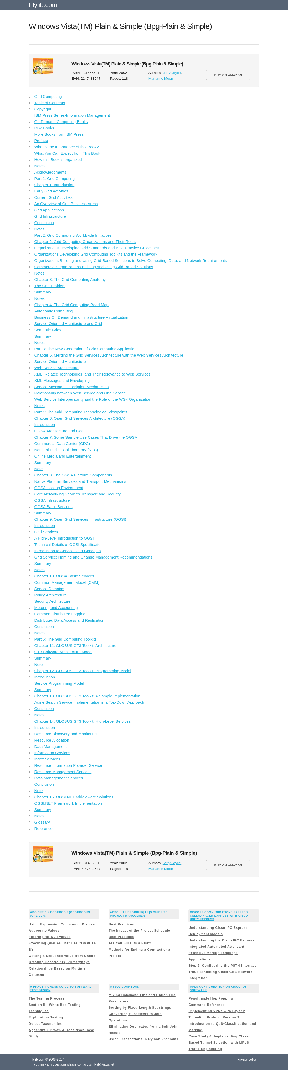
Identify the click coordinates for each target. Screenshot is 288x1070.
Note (38, 468)
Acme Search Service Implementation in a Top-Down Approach (89, 702)
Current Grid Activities (53, 197)
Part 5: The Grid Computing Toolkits (65, 639)
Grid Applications (49, 210)
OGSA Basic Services (53, 506)
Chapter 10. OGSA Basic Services (64, 576)
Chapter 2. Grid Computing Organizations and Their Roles (85, 241)
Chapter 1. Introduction (54, 184)
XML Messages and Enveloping (62, 380)
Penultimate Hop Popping (210, 998)
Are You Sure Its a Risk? (130, 943)
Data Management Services (58, 778)
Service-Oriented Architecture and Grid (68, 323)
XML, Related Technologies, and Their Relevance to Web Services (92, 374)
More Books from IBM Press (59, 134)
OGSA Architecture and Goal (59, 431)
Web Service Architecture (56, 368)
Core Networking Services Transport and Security (77, 494)
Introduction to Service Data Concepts (67, 551)
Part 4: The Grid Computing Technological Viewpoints (80, 412)
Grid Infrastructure (50, 216)
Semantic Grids (47, 330)
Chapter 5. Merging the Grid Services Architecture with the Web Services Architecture (108, 355)
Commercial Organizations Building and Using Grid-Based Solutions (93, 267)
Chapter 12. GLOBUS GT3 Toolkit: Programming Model (82, 670)
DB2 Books (44, 128)
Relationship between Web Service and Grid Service (80, 393)
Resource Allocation (51, 740)
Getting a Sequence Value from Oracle (62, 956)
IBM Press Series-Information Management (72, 115)
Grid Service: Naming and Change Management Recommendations (93, 557)
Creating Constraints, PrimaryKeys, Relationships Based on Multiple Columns (60, 968)
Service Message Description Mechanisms (71, 386)
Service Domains (49, 588)
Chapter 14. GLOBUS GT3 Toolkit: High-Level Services (82, 721)
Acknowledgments (50, 172)
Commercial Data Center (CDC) (62, 443)
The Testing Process (46, 998)
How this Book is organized (58, 159)
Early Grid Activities (51, 191)
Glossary (42, 822)
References (44, 828)
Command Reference (206, 1005)
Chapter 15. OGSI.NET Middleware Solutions (74, 797)
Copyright (42, 109)
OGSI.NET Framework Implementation (68, 803)
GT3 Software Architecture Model (63, 652)
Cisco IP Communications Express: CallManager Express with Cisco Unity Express (219, 916)
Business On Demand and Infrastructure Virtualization (81, 317)
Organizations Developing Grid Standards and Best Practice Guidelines (96, 248)
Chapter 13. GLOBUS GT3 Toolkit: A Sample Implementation (87, 696)
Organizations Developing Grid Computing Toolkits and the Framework (95, 254)
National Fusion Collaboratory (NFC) (66, 450)
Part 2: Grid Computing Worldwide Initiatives (73, 235)
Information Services (52, 752)
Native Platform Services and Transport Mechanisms (80, 481)
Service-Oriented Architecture (60, 361)
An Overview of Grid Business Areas (66, 203)
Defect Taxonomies (45, 1024)
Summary (42, 292)
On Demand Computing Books (61, 121)
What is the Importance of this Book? (66, 147)
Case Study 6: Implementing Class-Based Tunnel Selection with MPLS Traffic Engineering (219, 1042)
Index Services (47, 759)
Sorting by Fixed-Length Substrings (140, 1008)
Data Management (50, 746)
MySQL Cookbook (125, 986)
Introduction (44, 424)
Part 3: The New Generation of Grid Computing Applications (86, 349)
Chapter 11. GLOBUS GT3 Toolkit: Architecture (75, 645)
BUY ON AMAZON (228, 75)
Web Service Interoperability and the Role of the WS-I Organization (92, 399)
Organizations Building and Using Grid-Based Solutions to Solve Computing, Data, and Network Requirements (130, 260)
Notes (39, 166)
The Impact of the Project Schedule (139, 930)
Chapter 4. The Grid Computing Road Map (71, 304)
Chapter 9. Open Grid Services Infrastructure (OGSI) (80, 519)
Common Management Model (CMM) (67, 582)
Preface (41, 140)
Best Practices (121, 924)
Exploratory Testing (46, 1017)
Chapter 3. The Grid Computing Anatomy (70, 279)
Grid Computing (48, 96)
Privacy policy (246, 1059)
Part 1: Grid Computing (54, 178)
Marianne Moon (160, 78)
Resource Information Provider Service (68, 765)
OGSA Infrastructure (52, 500)
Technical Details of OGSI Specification (68, 544)
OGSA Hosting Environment (58, 487)
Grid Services (46, 532)
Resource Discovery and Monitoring (65, 734)
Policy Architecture (50, 595)
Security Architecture (52, 601)
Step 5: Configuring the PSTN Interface (222, 965)
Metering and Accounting (56, 607)
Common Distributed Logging (59, 614)
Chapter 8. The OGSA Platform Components (73, 475)
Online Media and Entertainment (62, 456)
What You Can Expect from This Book (67, 153)
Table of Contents (49, 102)
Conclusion (44, 222)
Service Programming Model (59, 683)
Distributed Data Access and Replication (69, 620)
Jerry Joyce (172, 73)
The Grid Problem (49, 285)
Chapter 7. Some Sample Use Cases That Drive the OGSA (85, 437)
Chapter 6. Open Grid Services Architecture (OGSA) (79, 418)
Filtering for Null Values (50, 937)
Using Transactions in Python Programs (143, 1039)
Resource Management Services (63, 771)
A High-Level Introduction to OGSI (64, 538)
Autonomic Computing (53, 311)
